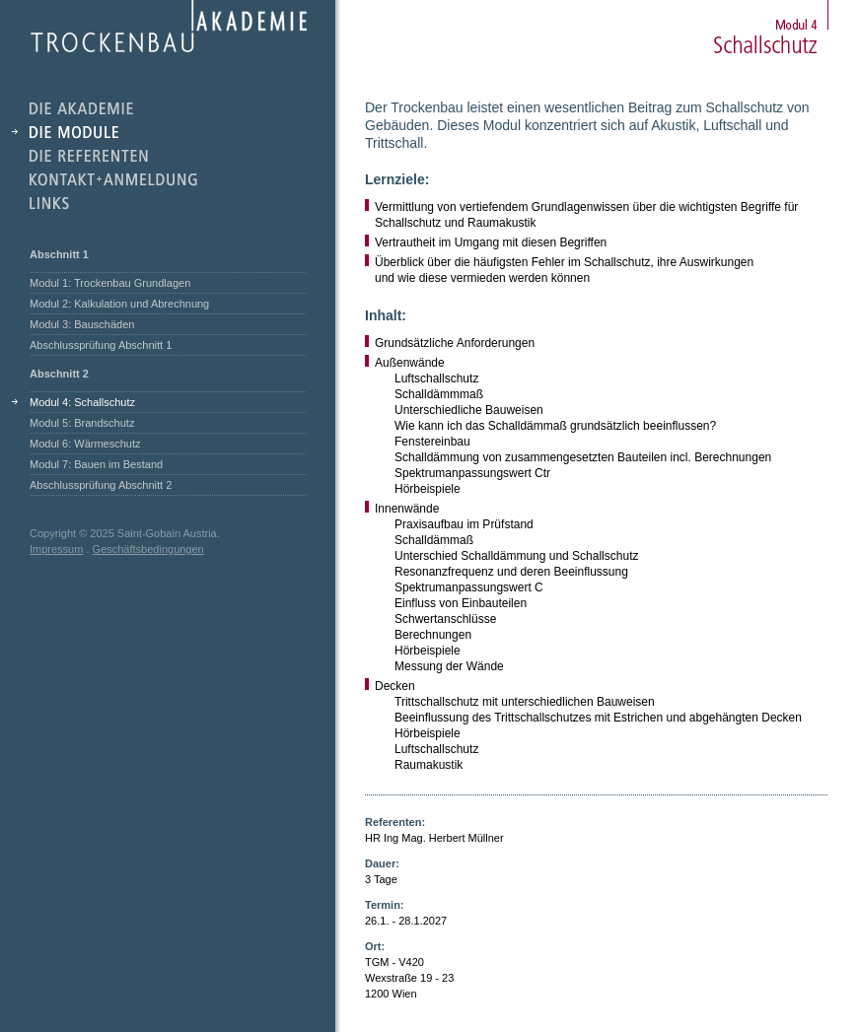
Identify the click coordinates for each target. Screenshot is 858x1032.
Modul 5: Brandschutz (82, 423)
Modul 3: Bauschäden (82, 324)
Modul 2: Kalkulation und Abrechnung (119, 304)
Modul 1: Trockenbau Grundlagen (110, 283)
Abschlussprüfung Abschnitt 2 (101, 485)
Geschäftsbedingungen (148, 549)
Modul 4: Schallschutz (82, 402)
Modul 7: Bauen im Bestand (96, 464)
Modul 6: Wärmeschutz (85, 443)
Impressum (56, 549)
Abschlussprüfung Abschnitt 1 (101, 345)
